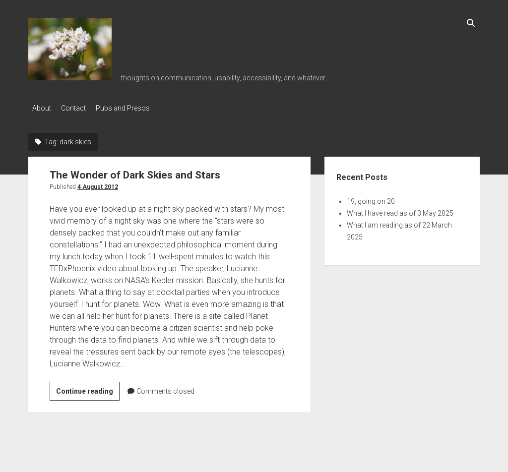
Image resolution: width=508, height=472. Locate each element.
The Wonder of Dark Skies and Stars (135, 172)
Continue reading (88, 390)
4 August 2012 (97, 183)
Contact (78, 108)
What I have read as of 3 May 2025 (400, 210)
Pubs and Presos (133, 108)
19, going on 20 (371, 198)
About (41, 108)
